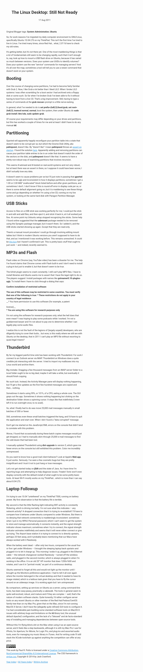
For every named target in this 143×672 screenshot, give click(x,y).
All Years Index (25, 662)
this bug (13, 242)
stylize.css (11, 656)
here (35, 150)
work (13, 650)
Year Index (11, 662)
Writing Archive (41, 662)
